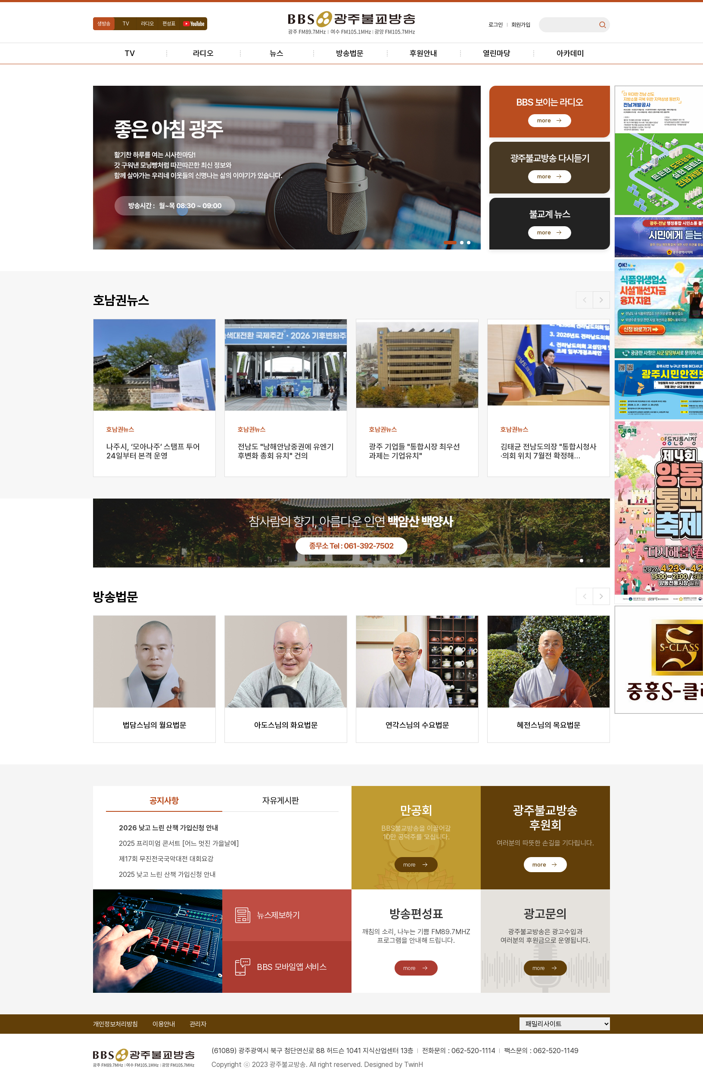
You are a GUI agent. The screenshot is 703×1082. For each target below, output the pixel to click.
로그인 (495, 25)
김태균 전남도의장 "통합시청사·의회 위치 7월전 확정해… (549, 451)
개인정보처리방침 (115, 1024)
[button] (450, 242)
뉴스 (276, 53)
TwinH (413, 1064)
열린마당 (496, 53)
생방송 (103, 24)
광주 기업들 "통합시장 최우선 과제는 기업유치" (414, 451)
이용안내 (163, 1024)
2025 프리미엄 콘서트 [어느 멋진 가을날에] (179, 843)
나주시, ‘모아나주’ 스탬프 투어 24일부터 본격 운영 (153, 451)
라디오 (147, 24)
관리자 (198, 1024)
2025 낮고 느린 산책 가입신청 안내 (167, 874)
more (544, 120)
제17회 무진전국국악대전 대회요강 (166, 859)
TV (125, 24)
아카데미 (570, 53)
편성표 (168, 24)
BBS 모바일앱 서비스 (291, 967)
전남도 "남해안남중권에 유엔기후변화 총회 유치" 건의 (286, 451)
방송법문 (350, 53)
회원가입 (520, 25)
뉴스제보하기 (278, 915)
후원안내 (423, 53)
